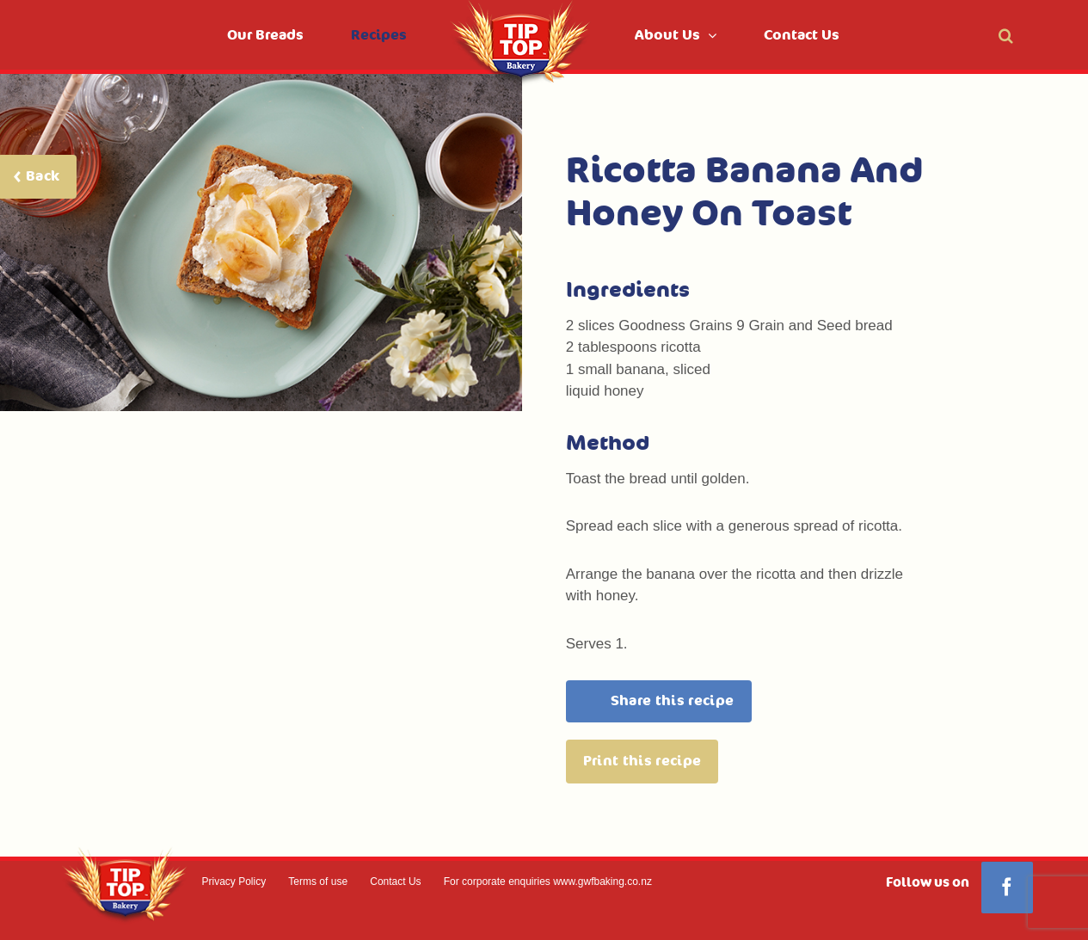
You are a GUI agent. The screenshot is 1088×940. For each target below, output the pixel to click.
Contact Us (395, 881)
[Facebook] (1007, 887)
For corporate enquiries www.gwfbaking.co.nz (548, 881)
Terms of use (317, 881)
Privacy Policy (234, 881)
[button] (1006, 35)
